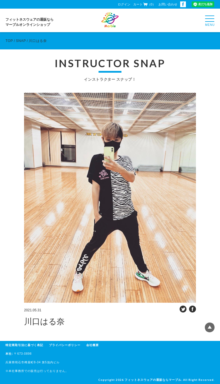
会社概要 (92, 345)
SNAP (21, 41)
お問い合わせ (167, 4)
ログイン (124, 4)
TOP (9, 41)
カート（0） (144, 4)
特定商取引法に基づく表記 (24, 345)
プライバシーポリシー (64, 345)
